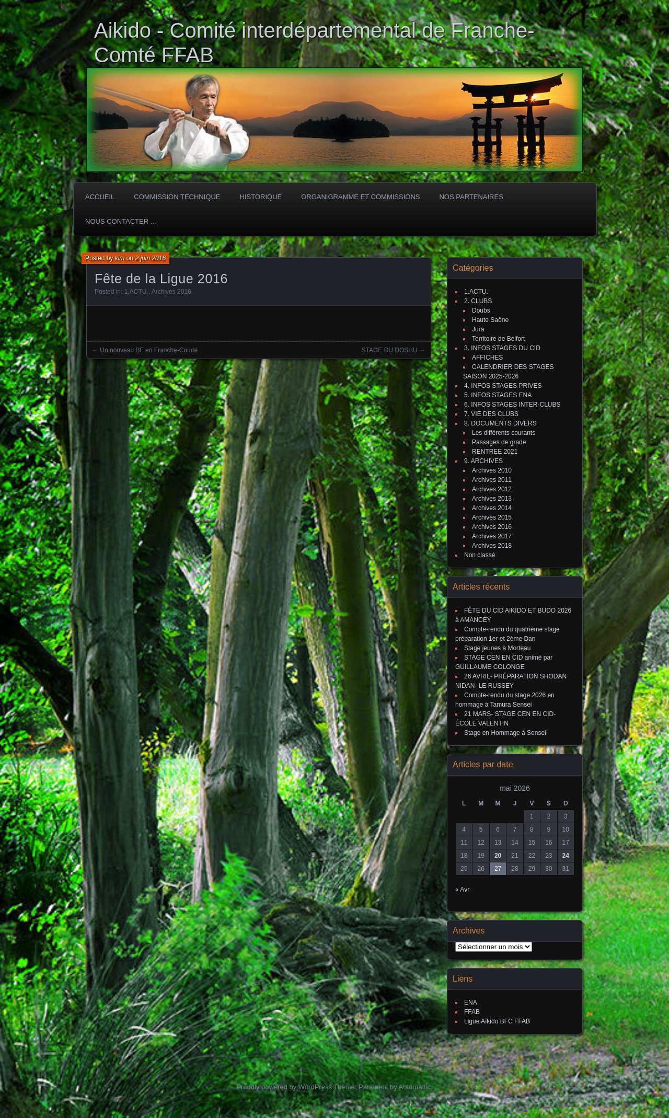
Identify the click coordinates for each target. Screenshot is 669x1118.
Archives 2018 (492, 545)
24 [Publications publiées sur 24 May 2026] (565, 855)
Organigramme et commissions (360, 197)
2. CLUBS (478, 301)
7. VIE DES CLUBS (491, 414)
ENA (470, 1002)
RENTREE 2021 (494, 451)
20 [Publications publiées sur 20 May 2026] (497, 855)
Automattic (415, 1087)
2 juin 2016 (150, 258)
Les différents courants (503, 432)
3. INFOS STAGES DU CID (502, 348)
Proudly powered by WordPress (284, 1087)
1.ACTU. (136, 291)
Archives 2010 (492, 470)
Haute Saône (490, 320)
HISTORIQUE (261, 197)
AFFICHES (487, 357)
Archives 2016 (171, 291)
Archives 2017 (492, 536)
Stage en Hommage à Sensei (505, 732)
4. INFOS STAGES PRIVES (502, 385)
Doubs (481, 310)
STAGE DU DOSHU (390, 350)
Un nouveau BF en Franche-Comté (149, 350)
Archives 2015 (492, 517)
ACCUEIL (99, 197)
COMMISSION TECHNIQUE (177, 197)
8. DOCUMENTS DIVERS (500, 423)
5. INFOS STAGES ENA (498, 395)
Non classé (479, 555)
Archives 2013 (492, 498)
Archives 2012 (492, 489)
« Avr (462, 889)
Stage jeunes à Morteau (497, 648)
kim (120, 258)
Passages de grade (499, 442)
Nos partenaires (471, 197)
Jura (478, 329)
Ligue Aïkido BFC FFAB (497, 1021)
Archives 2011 (492, 479)
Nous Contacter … (121, 221)
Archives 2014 (492, 508)
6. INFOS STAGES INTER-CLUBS (512, 404)
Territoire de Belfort (498, 338)
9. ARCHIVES (483, 461)
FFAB (472, 1012)
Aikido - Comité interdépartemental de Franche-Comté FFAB (314, 42)
